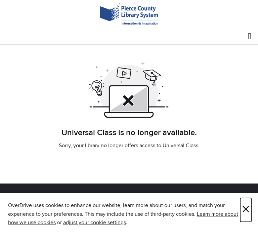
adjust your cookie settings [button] (94, 222)
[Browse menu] (249, 36)
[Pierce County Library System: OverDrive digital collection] (129, 14)
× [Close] (246, 209)
